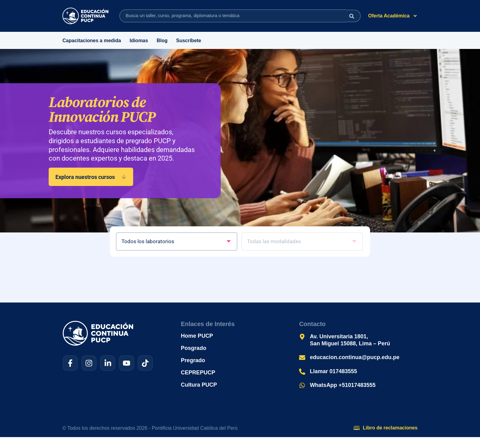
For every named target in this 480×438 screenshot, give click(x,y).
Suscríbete (188, 40)
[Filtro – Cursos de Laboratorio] (177, 241)
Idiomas (138, 40)
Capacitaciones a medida (91, 40)
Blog (162, 40)
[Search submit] (352, 15)
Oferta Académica (393, 16)
